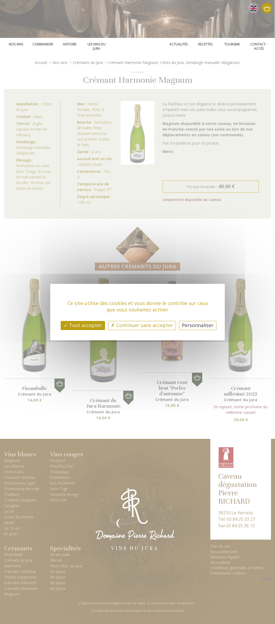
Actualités (178, 44)
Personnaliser (198, 325)
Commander (42, 44)
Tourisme (232, 44)
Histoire (70, 44)
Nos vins (16, 44)
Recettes (205, 44)
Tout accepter (83, 325)
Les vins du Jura (97, 46)
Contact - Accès (258, 46)
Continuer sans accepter (142, 325)
